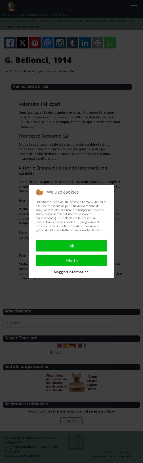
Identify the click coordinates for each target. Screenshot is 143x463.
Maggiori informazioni (71, 272)
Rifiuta (71, 260)
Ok (71, 246)
